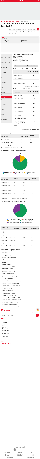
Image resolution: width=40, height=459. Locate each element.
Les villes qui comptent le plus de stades (30, 129)
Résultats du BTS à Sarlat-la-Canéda (9, 304)
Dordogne (8, 21)
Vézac (3, 260)
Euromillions (4, 322)
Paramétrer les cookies (16, 446)
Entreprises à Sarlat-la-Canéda (8, 293)
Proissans (25, 31)
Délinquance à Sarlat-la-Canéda (8, 271)
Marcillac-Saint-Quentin (7, 257)
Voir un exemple (35, 312)
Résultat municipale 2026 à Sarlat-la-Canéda (11, 299)
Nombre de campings (25, 41)
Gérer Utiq (22, 446)
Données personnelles (7, 446)
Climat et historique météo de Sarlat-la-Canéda (12, 281)
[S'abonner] (20, 315)
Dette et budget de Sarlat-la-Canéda (9, 280)
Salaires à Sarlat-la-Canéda (7, 268)
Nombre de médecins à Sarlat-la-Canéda (10, 276)
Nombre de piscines (6, 41)
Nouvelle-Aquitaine (6, 264)
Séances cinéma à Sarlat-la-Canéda (32, 86)
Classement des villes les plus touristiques (27, 65)
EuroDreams (4, 338)
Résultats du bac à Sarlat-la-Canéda (9, 301)
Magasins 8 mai (5, 330)
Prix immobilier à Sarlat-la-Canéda (9, 295)
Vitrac (3, 259)
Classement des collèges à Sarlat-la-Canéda (11, 285)
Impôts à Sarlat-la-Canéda (7, 278)
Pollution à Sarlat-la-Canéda (7, 273)
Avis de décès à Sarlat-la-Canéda (8, 270)
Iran (3, 325)
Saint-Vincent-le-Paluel (33, 31)
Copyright (20, 306)
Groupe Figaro (33, 446)
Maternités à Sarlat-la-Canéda (8, 292)
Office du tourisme (6, 40)
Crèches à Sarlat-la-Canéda (7, 290)
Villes (4, 21)
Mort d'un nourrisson (6, 335)
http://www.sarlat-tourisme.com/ (25, 61)
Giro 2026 (4, 327)
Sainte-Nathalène (12, 33)
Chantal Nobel (5, 336)
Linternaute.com (4, 312)
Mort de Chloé (5, 331)
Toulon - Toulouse (6, 328)
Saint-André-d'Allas (18, 31)
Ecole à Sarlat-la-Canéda (7, 288)
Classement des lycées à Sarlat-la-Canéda (10, 286)
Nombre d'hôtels (24, 40)
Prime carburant (5, 333)
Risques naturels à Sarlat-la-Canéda (9, 275)
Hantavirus (4, 324)
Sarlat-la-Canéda (15, 21)
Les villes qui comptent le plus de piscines (30, 127)
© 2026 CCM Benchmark (20, 447)
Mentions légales (28, 446)
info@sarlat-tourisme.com (22, 60)
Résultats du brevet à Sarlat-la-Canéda (10, 302)
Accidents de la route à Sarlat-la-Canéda (10, 283)
